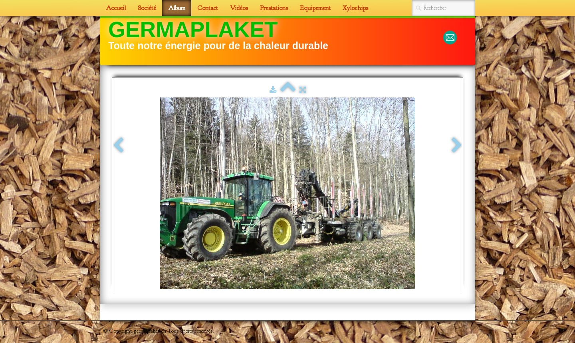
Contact (207, 8)
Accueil (116, 8)
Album (176, 8)
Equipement (315, 8)
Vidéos (239, 8)
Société (147, 8)
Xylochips (355, 8)
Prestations (274, 8)
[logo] (221, 40)
